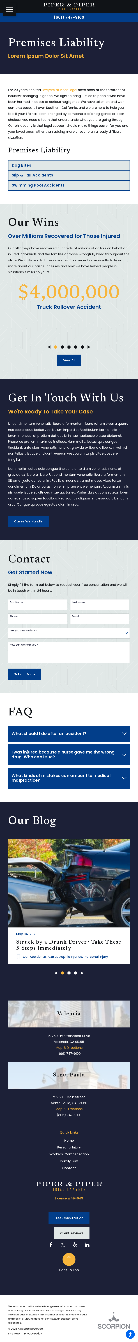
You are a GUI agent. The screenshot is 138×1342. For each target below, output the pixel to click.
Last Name (78, 602)
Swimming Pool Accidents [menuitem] (38, 185)
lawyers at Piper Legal (59, 90)
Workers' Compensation (69, 1154)
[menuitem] (69, 1140)
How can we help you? (24, 644)
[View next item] (89, 347)
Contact (69, 1168)
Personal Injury (69, 1147)
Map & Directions (69, 1047)
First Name (16, 602)
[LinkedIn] (87, 1244)
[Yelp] (75, 1244)
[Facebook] (51, 1244)
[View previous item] (49, 347)
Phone (14, 616)
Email (75, 616)
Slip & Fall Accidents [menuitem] (32, 175)
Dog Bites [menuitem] (21, 165)
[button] (130, 1334)
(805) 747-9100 (69, 1115)
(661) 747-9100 (69, 17)
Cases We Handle (28, 521)
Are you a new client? (23, 630)
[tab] (69, 734)
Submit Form (24, 674)
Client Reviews (71, 1233)
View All (69, 360)
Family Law (69, 1161)
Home (69, 1140)
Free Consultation (69, 1218)
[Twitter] (63, 1244)
